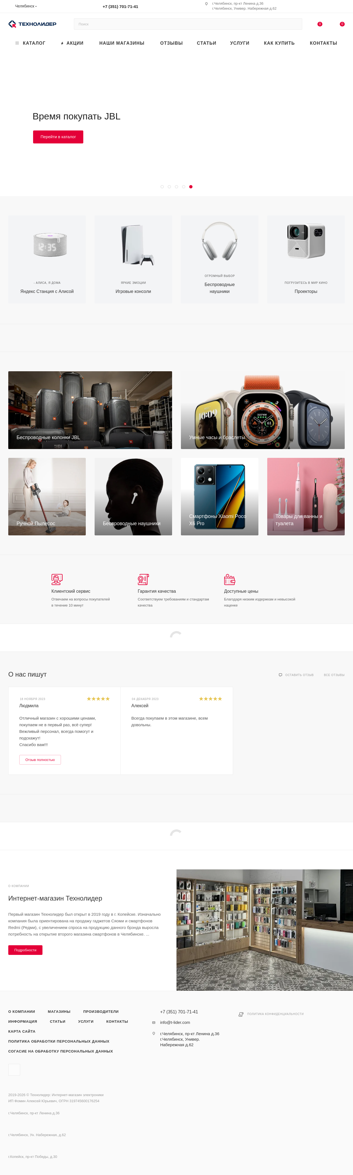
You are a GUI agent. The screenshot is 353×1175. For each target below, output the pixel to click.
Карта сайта (22, 1031)
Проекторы (306, 291)
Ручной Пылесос (36, 523)
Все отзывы (334, 675)
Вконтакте (14, 1070)
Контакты (117, 1021)
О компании (21, 1012)
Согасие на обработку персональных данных (60, 1051)
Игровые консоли (133, 291)
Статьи (57, 1021)
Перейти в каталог (58, 136)
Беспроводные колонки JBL (48, 437)
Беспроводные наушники (132, 523)
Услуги (86, 1021)
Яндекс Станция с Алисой (47, 291)
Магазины (59, 1012)
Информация (22, 1021)
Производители (101, 1012)
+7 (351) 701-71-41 (120, 6)
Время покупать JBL (77, 116)
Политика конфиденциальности (275, 1014)
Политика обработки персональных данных (58, 1041)
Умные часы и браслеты (217, 437)
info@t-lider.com (175, 1022)
